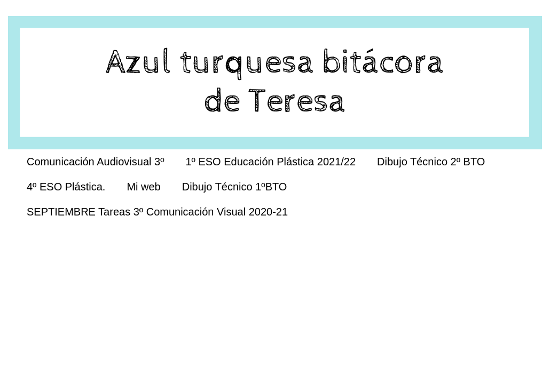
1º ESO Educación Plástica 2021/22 (270, 161)
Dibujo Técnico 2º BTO (431, 161)
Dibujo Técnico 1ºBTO (234, 187)
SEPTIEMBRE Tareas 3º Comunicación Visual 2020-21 (157, 212)
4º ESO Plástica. (66, 187)
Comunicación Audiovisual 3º (95, 161)
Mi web (143, 187)
